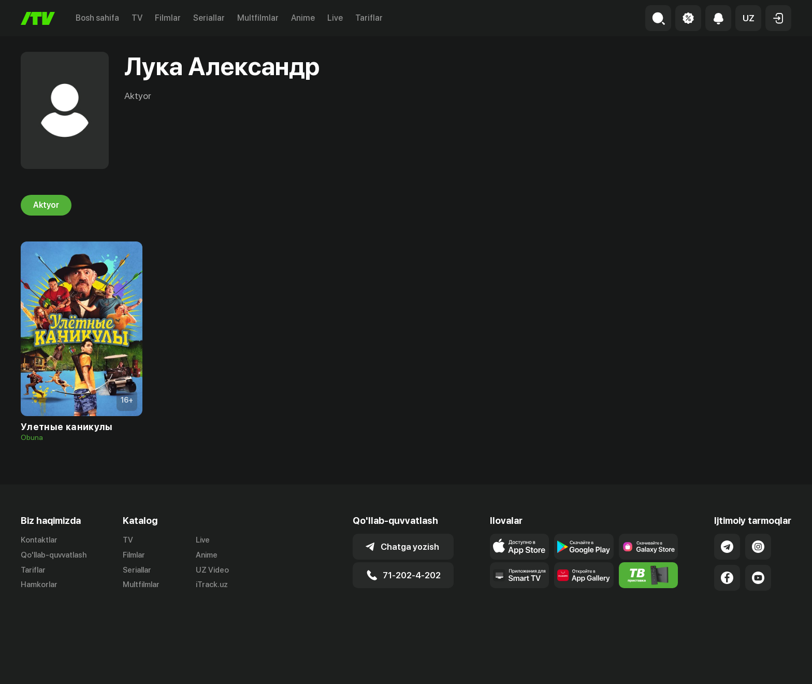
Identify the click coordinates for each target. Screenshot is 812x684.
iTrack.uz (212, 585)
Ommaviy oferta (691, 664)
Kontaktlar (39, 540)
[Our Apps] (519, 575)
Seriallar (209, 18)
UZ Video (212, 570)
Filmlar (168, 18)
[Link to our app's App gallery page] (584, 575)
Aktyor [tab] (46, 205)
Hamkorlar (39, 585)
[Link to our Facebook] (727, 578)
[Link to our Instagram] (758, 547)
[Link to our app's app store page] (519, 547)
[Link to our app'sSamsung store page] (648, 547)
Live (335, 18)
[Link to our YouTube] (758, 578)
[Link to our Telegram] (727, 547)
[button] (748, 18)
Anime (303, 18)
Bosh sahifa (97, 18)
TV (137, 18)
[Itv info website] (648, 575)
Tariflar (369, 18)
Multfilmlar (258, 18)
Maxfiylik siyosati (761, 664)
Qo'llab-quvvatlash (53, 555)
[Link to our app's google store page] (584, 547)
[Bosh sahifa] (38, 18)
